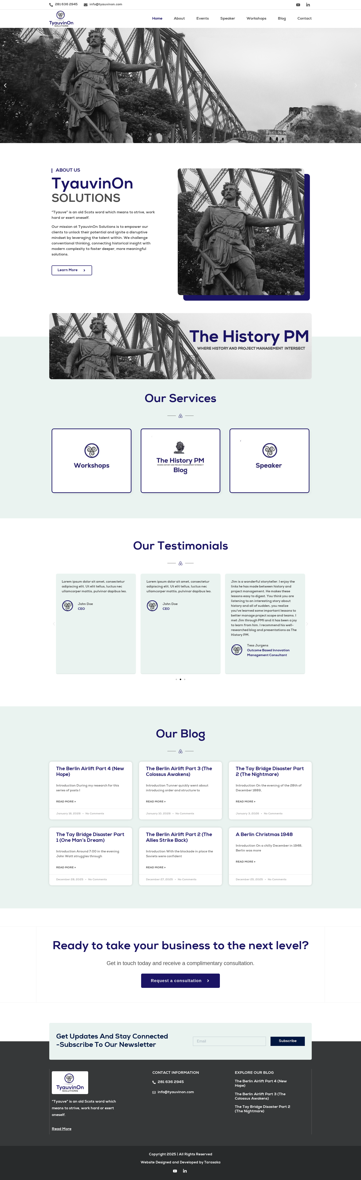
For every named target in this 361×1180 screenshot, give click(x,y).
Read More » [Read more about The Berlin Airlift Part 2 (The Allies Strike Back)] (156, 867)
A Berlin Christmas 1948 (264, 835)
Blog (282, 19)
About (179, 19)
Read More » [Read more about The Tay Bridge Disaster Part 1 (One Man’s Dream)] (66, 867)
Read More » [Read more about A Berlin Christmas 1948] (245, 862)
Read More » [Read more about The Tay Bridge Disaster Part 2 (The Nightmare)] (245, 802)
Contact (304, 19)
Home (157, 19)
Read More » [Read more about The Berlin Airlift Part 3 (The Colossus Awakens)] (156, 802)
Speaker (227, 19)
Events (202, 19)
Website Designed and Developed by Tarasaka (181, 1162)
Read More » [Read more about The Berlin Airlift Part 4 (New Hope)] (66, 802)
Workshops (256, 19)
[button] (5, 85)
